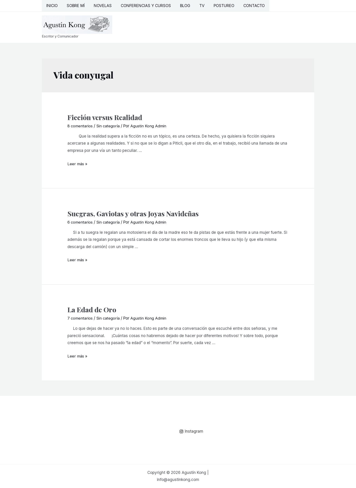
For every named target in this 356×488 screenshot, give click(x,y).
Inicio (51, 5)
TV (194, 5)
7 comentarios (80, 318)
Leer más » (77, 164)
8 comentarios (80, 126)
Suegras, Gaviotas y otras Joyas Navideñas (133, 213)
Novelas (99, 5)
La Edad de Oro (91, 309)
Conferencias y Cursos (141, 5)
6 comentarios (80, 222)
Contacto (244, 5)
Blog (179, 5)
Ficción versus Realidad (104, 117)
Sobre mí (74, 5)
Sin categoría (109, 126)
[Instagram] (191, 431)
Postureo (215, 5)
